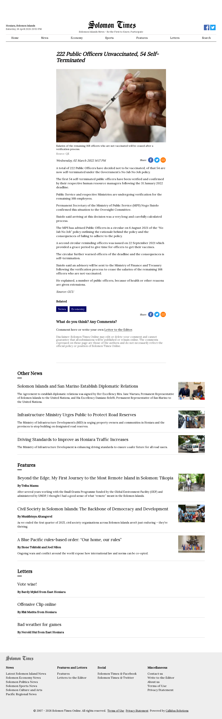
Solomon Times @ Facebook (117, 673)
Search (206, 38)
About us (154, 682)
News (44, 38)
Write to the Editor (161, 677)
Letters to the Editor (72, 677)
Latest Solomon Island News (26, 673)
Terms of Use (157, 686)
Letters (175, 38)
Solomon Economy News (23, 677)
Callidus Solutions (177, 710)
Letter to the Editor (118, 329)
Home (15, 38)
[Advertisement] (58, 10)
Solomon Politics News (22, 682)
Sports (109, 38)
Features (142, 38)
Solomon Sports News (21, 686)
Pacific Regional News (21, 694)
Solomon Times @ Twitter (116, 677)
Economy (77, 38)
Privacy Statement (161, 690)
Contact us (155, 673)
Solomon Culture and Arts (24, 690)
